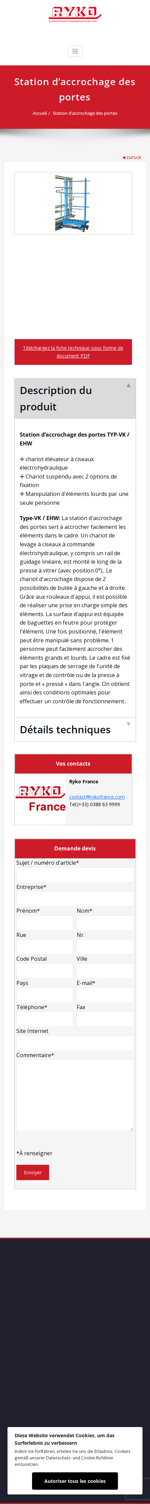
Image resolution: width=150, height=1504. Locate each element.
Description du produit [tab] (75, 398)
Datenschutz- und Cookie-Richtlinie (79, 1457)
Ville (105, 967)
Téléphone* (44, 1015)
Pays (44, 991)
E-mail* (105, 991)
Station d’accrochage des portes (85, 113)
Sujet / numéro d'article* (75, 871)
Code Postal (44, 967)
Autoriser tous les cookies (75, 1481)
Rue (44, 943)
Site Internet (75, 1039)
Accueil (40, 113)
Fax (105, 1015)
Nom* (105, 919)
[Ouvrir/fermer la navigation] (75, 51)
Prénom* (44, 919)
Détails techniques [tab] (75, 729)
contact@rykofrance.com (97, 797)
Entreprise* (75, 895)
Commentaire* (75, 1091)
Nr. (105, 943)
